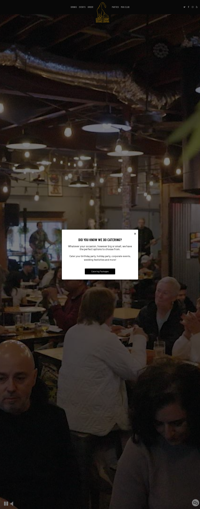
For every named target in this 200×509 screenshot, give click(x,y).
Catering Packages (100, 271)
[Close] (135, 233)
